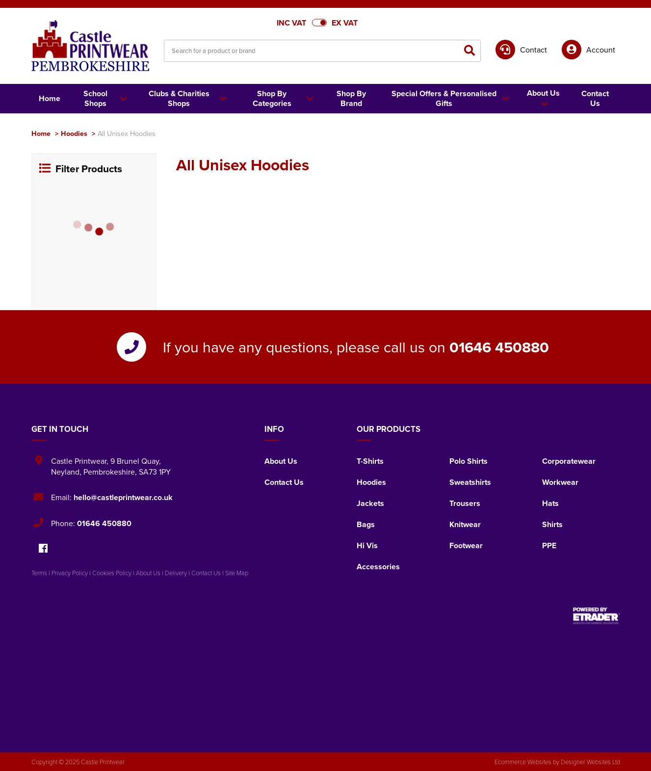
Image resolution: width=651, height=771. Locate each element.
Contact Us (284, 482)
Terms (39, 572)
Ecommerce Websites (523, 761)
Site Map (236, 572)
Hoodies (74, 133)
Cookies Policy (111, 572)
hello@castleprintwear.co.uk (123, 497)
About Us (280, 461)
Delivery (176, 572)
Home (41, 133)
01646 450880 (499, 347)
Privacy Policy (70, 572)
